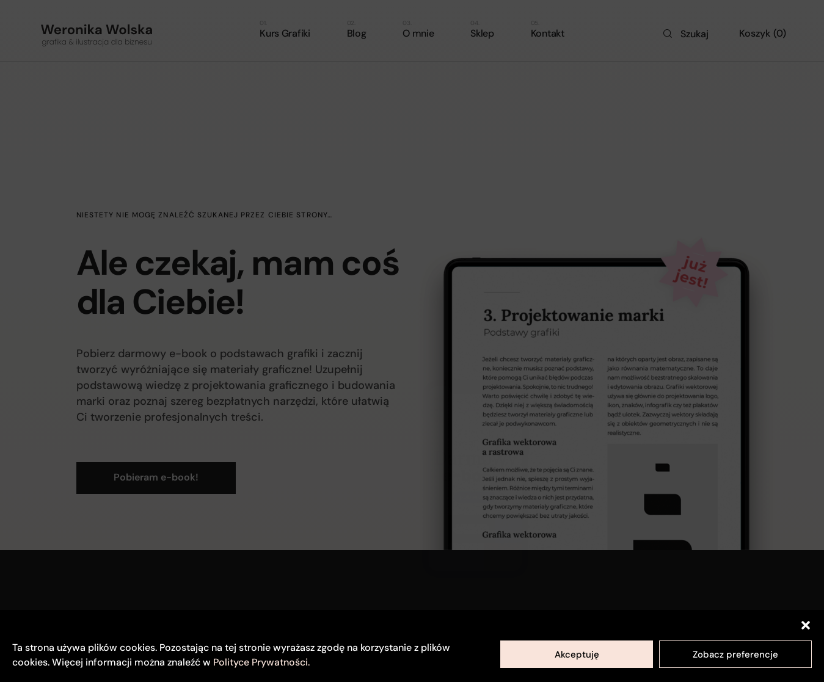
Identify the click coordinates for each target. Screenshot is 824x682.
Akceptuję (577, 654)
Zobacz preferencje (735, 654)
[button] (806, 625)
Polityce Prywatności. (261, 662)
